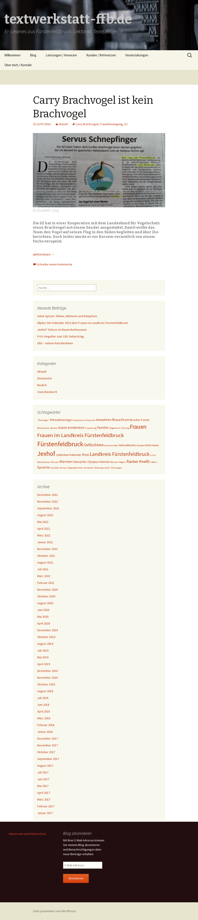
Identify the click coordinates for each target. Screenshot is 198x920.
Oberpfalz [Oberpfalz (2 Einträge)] (80, 462)
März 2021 (43, 576)
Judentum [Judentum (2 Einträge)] (62, 455)
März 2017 (43, 799)
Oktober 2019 (46, 637)
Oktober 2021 (46, 556)
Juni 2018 (43, 705)
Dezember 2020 (47, 589)
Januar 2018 (45, 732)
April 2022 (43, 529)
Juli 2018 (42, 698)
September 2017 (48, 759)
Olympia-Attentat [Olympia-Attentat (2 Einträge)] (98, 462)
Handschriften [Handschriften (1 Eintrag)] (111, 445)
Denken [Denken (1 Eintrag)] (54, 428)
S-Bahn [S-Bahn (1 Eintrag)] (153, 462)
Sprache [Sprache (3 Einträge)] (43, 467)
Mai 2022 (42, 522)
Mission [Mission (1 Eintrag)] (55, 462)
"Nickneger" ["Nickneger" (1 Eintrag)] (43, 420)
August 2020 (45, 603)
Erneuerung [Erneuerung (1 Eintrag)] (90, 428)
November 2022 (47, 501)
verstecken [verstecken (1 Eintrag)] (88, 467)
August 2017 (45, 766)
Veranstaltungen (136, 55)
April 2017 (43, 793)
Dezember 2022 (47, 495)
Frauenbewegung (111, 124)
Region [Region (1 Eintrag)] (122, 462)
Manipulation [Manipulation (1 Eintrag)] (43, 462)
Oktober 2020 (46, 596)
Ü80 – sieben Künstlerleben (55, 343)
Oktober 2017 (46, 752)
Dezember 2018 (47, 671)
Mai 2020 (42, 617)
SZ (126, 124)
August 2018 (45, 691)
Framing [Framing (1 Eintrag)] (125, 428)
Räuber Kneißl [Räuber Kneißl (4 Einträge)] (137, 461)
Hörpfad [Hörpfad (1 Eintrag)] (140, 445)
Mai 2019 (42, 657)
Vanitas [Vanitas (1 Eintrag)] (63, 467)
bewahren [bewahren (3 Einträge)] (103, 419)
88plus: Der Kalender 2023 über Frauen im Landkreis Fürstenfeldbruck (82, 323)
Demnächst (44, 378)
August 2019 (45, 644)
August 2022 (45, 515)
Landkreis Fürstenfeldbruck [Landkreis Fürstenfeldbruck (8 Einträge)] (120, 454)
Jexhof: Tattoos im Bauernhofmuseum (62, 330)
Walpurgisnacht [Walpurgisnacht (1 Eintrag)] (102, 467)
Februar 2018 (45, 725)
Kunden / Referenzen (101, 55)
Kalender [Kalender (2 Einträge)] (75, 455)
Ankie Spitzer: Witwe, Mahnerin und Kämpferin (67, 316)
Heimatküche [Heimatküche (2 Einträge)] (127, 445)
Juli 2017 (42, 772)
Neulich (42, 385)
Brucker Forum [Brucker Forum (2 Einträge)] (139, 420)
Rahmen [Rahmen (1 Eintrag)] (114, 462)
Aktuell (63, 124)
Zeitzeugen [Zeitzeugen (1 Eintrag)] (116, 467)
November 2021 (47, 549)
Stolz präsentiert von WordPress (54, 911)
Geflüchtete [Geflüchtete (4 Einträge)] (94, 444)
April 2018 (43, 711)
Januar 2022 (45, 542)
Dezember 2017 (47, 738)
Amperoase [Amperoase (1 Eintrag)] (77, 420)
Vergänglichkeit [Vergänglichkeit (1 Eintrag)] (75, 467)
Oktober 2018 (46, 684)
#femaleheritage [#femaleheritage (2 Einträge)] (61, 420)
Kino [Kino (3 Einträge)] (85, 454)
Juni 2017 (43, 779)
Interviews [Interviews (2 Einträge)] (152, 445)
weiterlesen (44, 254)
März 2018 (43, 718)
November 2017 (47, 745)
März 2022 (43, 535)
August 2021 (45, 562)
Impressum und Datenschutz (27, 834)
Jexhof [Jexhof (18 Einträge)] (46, 454)
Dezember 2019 (47, 630)
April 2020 (43, 623)
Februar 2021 (45, 583)
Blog (33, 55)
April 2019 (43, 664)
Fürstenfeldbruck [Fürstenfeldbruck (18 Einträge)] (60, 444)
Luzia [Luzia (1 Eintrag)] (153, 455)
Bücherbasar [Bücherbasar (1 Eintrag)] (43, 428)
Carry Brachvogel (87, 124)
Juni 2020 (43, 610)
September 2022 (48, 508)
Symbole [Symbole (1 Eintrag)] (54, 467)
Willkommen (12, 55)
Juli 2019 (42, 650)
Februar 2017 (45, 806)
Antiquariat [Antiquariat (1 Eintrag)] (89, 420)
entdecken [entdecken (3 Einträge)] (76, 427)
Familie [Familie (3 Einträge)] (102, 427)
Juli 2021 (42, 569)
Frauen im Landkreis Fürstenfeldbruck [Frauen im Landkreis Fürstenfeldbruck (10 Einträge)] (80, 435)
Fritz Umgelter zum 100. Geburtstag (60, 336)
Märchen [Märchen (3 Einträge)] (65, 461)
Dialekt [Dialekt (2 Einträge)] (62, 428)
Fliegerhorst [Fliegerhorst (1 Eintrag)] (114, 428)
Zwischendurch (47, 392)
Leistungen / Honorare (61, 55)
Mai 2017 (42, 786)
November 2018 (47, 678)
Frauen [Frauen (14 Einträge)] (138, 426)
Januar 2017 (45, 813)
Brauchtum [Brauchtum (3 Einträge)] (120, 419)
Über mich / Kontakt (18, 65)
